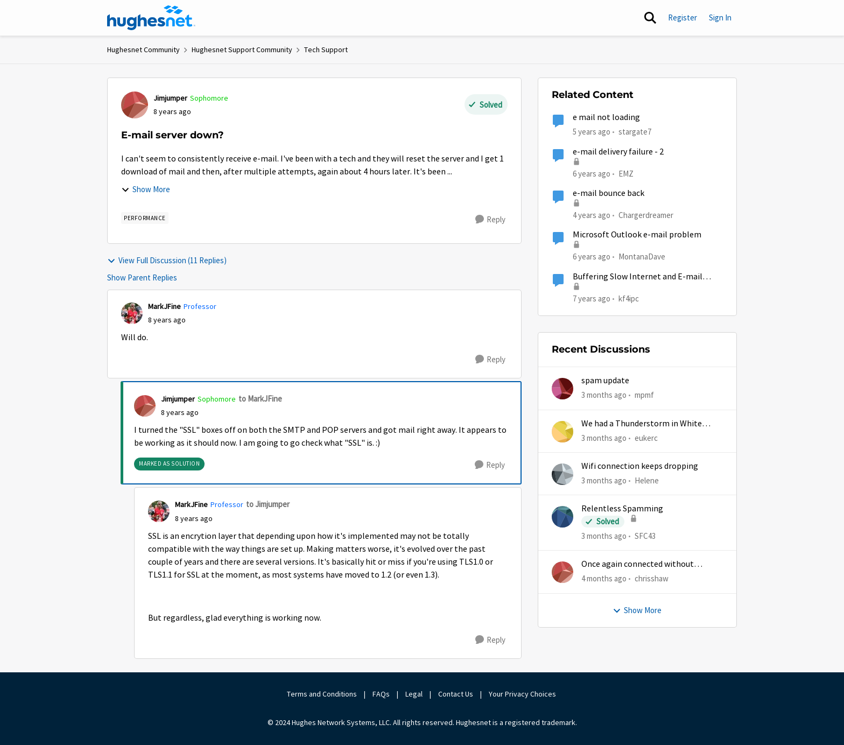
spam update (605, 380)
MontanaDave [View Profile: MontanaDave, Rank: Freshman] (641, 256)
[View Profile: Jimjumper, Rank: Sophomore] (134, 105)
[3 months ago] (604, 395)
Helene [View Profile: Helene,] (647, 480)
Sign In (720, 17)
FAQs (381, 694)
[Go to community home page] (151, 17)
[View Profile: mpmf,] (562, 388)
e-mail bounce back (608, 193)
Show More (145, 189)
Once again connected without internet (637, 564)
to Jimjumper (268, 504)
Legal (414, 694)
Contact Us (455, 694)
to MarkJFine (260, 398)
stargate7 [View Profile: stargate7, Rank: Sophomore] (634, 131)
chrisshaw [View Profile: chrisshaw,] (652, 578)
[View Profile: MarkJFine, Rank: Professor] (132, 313)
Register (682, 17)
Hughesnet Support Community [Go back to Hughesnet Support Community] (242, 49)
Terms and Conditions (322, 694)
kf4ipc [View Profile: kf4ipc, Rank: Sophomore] (628, 298)
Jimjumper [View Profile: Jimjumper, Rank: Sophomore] (170, 98)
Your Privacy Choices (523, 694)
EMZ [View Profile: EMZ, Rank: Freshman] (626, 173)
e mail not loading (606, 117)
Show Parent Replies (142, 277)
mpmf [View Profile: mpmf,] (644, 395)
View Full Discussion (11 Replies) (167, 260)
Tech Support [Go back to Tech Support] (326, 49)
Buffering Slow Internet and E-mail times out (637, 277)
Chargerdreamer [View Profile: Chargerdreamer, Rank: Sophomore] (645, 215)
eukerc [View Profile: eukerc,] (646, 437)
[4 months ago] (604, 579)
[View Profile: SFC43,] (562, 517)
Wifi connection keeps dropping (639, 466)
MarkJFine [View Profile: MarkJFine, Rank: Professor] (164, 306)
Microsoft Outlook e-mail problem (637, 234)
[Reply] (490, 219)
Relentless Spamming (622, 508)
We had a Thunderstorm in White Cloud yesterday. (641, 424)
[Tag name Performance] (144, 218)
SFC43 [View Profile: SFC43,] (645, 536)
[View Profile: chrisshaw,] (562, 572)
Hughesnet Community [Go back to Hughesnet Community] (143, 49)
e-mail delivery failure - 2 (618, 151)
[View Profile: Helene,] (562, 474)
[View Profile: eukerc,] (562, 431)
